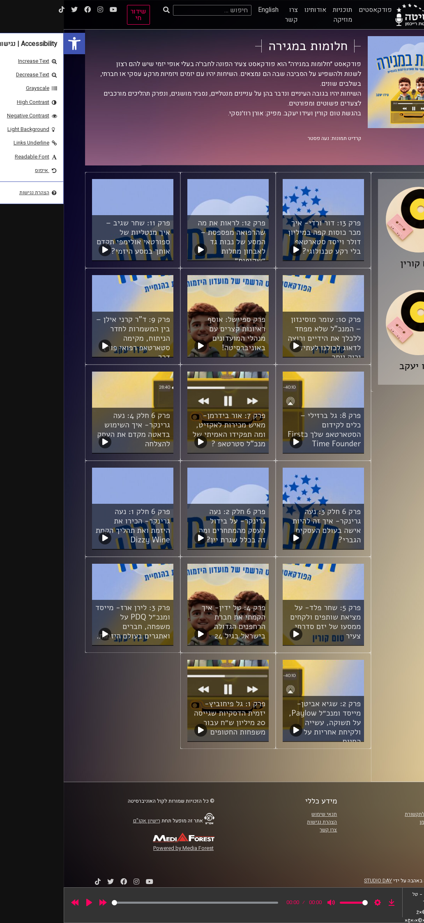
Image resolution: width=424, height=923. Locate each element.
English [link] (204, 10)
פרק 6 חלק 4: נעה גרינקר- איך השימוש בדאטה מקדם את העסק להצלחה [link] (69, 429)
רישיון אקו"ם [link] (83, 820)
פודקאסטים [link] (311, 10)
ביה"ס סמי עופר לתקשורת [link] (368, 814)
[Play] (25, 902)
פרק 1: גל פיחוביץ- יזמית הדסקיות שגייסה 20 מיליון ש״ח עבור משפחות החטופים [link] (166, 717)
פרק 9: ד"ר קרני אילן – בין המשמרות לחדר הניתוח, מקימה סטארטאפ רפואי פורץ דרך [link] (69, 338)
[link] (10, 43)
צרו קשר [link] (227, 15)
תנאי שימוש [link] (260, 814)
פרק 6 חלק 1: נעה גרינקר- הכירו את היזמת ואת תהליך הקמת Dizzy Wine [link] (69, 525)
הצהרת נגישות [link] (258, 822)
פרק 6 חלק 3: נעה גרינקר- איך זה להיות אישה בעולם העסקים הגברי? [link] (263, 525)
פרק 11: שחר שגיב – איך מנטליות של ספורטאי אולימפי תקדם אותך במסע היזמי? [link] (69, 237)
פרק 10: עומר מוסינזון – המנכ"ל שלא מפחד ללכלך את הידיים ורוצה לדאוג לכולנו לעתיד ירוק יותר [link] (260, 338)
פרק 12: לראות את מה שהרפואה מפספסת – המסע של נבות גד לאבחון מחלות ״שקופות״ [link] (168, 242)
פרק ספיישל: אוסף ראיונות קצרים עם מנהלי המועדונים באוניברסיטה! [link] (173, 333)
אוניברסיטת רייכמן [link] (376, 822)
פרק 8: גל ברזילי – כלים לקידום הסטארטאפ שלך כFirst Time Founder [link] (260, 429)
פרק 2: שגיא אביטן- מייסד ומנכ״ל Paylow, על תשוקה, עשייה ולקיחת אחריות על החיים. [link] (261, 722)
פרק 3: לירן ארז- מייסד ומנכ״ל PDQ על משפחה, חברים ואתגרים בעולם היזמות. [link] (69, 621)
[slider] (131, 903)
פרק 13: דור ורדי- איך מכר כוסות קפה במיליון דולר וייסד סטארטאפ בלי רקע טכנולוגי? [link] (260, 237)
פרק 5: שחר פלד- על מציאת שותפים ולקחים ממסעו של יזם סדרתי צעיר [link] (261, 621)
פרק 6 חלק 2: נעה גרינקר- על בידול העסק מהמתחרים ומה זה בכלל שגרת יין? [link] (168, 525)
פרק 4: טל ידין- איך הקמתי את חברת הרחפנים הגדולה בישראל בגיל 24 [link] (170, 621)
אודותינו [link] (252, 10)
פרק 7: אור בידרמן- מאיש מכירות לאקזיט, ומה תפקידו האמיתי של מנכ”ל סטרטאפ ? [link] (165, 429)
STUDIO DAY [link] (314, 880)
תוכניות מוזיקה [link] (278, 15)
